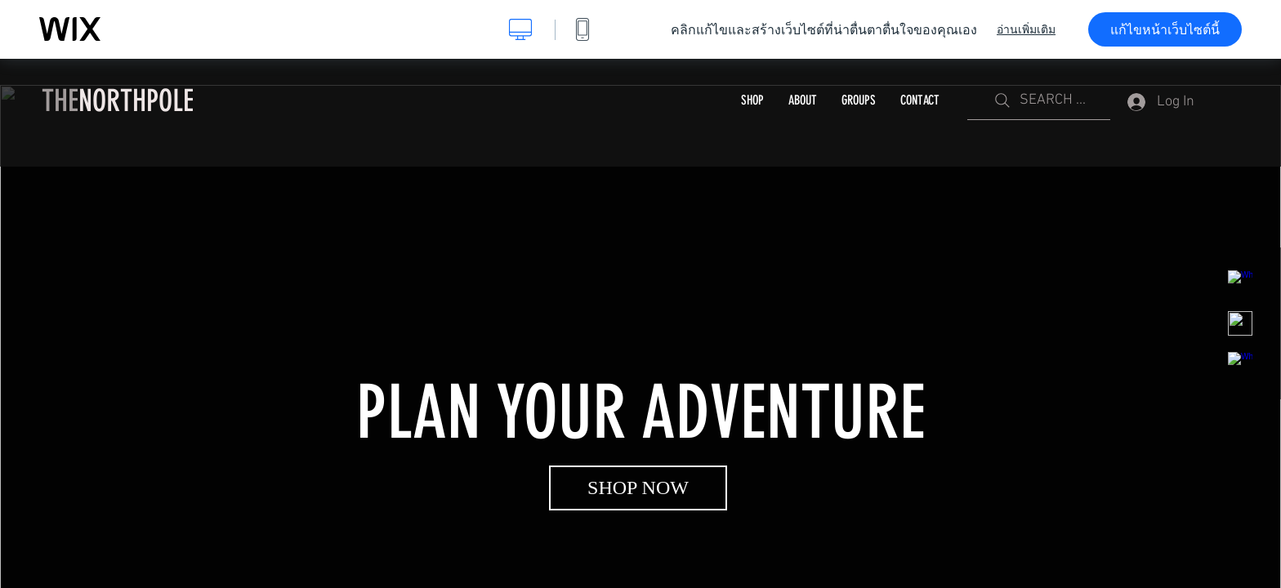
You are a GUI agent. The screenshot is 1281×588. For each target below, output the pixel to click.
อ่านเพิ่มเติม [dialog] (1026, 29)
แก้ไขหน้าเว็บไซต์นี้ (1165, 29)
